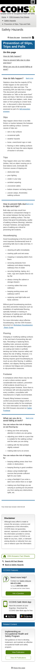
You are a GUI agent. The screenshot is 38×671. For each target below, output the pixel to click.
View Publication (18, 652)
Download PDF (27, 37)
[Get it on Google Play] (26, 616)
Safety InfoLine (25, 581)
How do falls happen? (12, 56)
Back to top (29, 78)
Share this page (14, 37)
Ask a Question (18, 593)
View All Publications (18, 658)
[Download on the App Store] (10, 616)
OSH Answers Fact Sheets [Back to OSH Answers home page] (16, 556)
